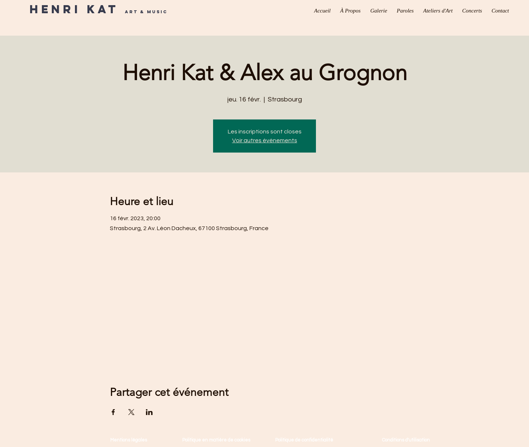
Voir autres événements (264, 140)
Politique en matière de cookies (216, 440)
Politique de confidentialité (304, 440)
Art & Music (146, 11)
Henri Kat (77, 9)
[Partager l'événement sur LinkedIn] (149, 412)
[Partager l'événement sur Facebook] (113, 412)
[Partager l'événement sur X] (131, 412)
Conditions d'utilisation (406, 440)
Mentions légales (128, 440)
